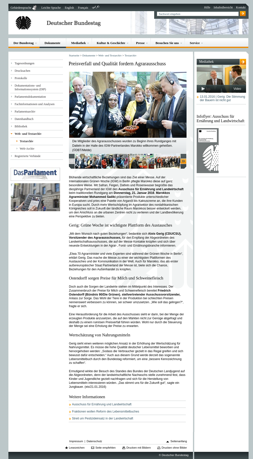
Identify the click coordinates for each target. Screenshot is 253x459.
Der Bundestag (23, 43)
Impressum (76, 441)
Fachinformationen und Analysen (34, 104)
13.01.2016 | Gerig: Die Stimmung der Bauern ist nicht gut (222, 98)
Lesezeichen (76, 447)
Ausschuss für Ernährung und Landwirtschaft (101, 404)
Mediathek (78, 43)
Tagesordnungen (24, 63)
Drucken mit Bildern (138, 447)
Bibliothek (21, 126)
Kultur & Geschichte (111, 43)
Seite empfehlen (105, 447)
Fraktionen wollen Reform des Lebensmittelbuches (105, 411)
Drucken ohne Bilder (174, 447)
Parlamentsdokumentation (30, 96)
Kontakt (241, 7)
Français (83, 7)
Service (195, 43)
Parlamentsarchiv (25, 111)
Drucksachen (22, 70)
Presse (140, 43)
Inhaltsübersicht (223, 7)
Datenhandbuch (24, 119)
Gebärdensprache (21, 7)
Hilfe (207, 7)
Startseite (74, 55)
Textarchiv (26, 141)
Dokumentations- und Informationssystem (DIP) (30, 87)
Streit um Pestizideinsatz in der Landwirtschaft (102, 418)
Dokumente (52, 43)
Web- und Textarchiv (28, 134)
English (69, 7)
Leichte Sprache (51, 7)
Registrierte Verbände (28, 156)
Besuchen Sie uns (167, 43)
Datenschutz (94, 441)
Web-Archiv (27, 148)
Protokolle (21, 78)
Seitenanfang (178, 441)
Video (237, 89)
